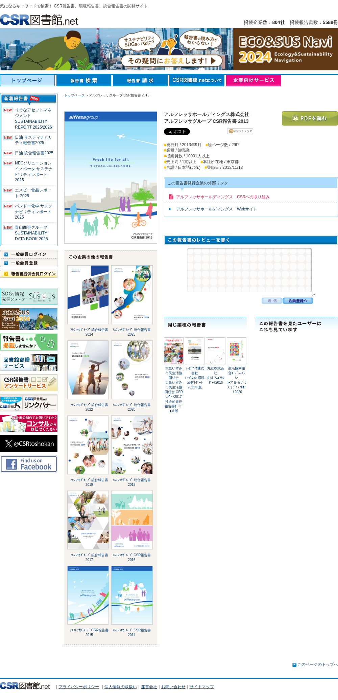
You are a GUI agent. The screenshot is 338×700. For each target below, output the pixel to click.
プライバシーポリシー (78, 686)
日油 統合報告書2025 (34, 153)
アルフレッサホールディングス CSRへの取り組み (223, 197)
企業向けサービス (253, 80)
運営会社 (149, 686)
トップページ (28, 80)
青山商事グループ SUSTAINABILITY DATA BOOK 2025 (31, 233)
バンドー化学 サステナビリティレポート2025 (33, 212)
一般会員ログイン (28, 254)
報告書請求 (141, 80)
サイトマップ (202, 686)
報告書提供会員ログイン (28, 274)
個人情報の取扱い (120, 686)
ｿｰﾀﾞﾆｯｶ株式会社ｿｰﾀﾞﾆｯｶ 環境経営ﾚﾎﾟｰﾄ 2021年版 (194, 377)
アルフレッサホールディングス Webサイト (216, 209)
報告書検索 (84, 80)
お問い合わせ (173, 686)
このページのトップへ (317, 664)
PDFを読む (310, 118)
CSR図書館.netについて (197, 80)
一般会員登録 (28, 262)
